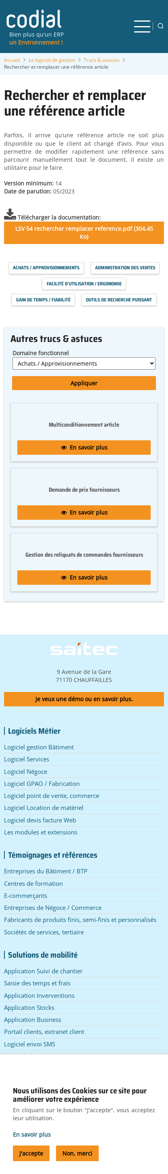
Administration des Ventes (125, 267)
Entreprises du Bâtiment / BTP (45, 871)
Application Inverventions (39, 995)
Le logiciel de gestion (52, 60)
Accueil (12, 60)
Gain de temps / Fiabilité (43, 299)
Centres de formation (33, 883)
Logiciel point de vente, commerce (51, 795)
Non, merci (77, 1159)
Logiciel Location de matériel (43, 808)
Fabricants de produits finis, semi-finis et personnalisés (80, 920)
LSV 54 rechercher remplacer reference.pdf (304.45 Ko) (84, 232)
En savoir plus (84, 447)
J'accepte (31, 1159)
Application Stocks (29, 1007)
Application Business (32, 1019)
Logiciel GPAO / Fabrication (42, 783)
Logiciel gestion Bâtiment (39, 747)
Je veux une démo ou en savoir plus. (84, 699)
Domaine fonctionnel (40, 353)
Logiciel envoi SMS (29, 1044)
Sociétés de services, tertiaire (44, 932)
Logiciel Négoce (25, 771)
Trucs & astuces (102, 60)
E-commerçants (25, 895)
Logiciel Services (26, 759)
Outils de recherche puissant (119, 299)
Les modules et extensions (40, 832)
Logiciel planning (27, 1056)
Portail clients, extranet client (44, 1032)
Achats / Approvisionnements (46, 267)
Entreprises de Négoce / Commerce (53, 907)
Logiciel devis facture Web (40, 820)
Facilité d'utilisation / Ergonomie (84, 283)
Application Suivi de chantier (43, 971)
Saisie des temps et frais (37, 983)
